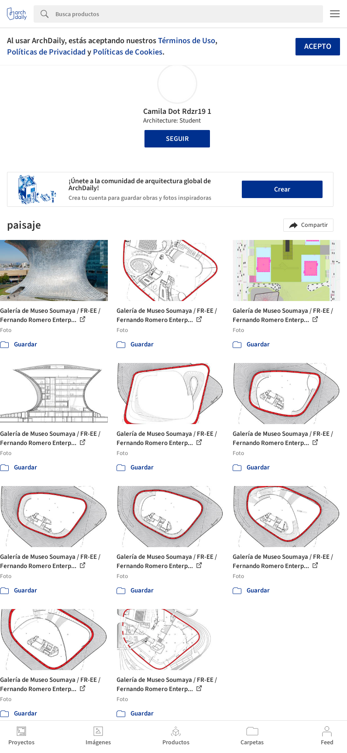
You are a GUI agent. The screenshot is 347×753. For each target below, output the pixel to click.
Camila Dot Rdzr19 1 (177, 111)
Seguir (177, 139)
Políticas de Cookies (127, 52)
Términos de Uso (186, 40)
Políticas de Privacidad (46, 52)
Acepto (317, 46)
